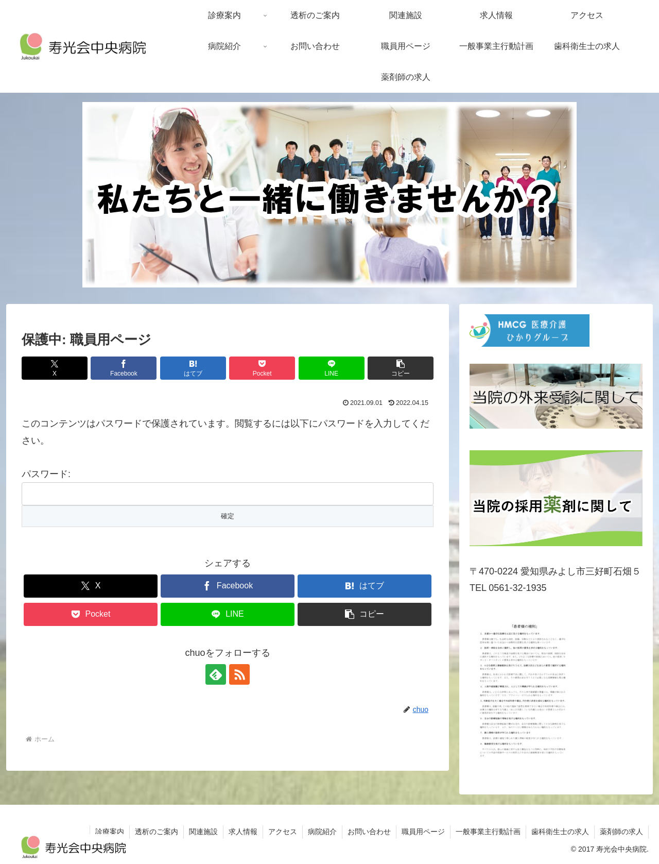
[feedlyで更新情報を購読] (215, 674)
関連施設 (203, 831)
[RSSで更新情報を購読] (239, 674)
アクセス (282, 831)
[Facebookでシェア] (124, 368)
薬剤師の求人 (621, 831)
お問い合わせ (369, 831)
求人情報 (243, 831)
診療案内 (109, 831)
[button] (400, 368)
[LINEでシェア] (332, 368)
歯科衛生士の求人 (560, 831)
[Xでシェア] (55, 368)
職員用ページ (423, 831)
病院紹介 (322, 831)
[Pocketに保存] (262, 368)
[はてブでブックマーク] (193, 368)
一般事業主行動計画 (488, 831)
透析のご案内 (156, 831)
